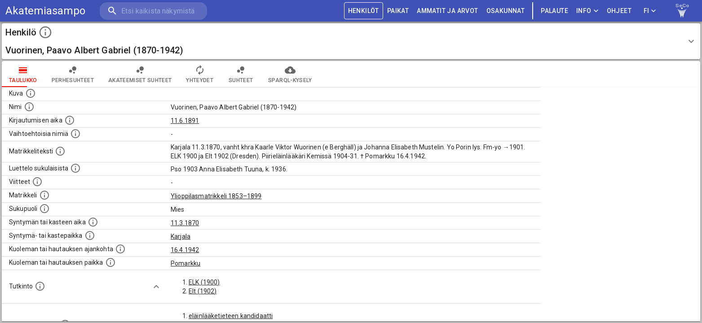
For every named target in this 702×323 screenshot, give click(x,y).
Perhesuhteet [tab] (72, 74)
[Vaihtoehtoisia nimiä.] (75, 134)
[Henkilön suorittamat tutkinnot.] (40, 286)
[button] (351, 41)
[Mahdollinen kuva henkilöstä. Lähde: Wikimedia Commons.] (30, 93)
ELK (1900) (204, 282)
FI (650, 11)
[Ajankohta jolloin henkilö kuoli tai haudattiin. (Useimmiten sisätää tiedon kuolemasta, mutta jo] (120, 249)
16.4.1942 (185, 249)
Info (587, 11)
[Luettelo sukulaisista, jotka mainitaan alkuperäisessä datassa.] (75, 168)
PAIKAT (398, 11)
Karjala (180, 236)
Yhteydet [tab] (200, 74)
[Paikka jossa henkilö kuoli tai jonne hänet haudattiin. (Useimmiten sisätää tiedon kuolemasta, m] (110, 262)
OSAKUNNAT (506, 11)
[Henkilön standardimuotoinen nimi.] (29, 107)
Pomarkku (185, 263)
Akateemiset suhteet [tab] (140, 74)
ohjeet (619, 11)
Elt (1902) (203, 291)
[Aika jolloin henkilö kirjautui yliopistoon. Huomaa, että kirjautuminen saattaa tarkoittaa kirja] (69, 120)
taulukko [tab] (23, 74)
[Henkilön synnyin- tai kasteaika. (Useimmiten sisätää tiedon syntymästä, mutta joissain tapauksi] (93, 222)
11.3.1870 (185, 223)
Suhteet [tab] (241, 74)
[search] (153, 11)
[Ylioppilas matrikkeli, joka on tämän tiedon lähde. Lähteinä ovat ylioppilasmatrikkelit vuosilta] (44, 195)
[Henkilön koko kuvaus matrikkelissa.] (60, 151)
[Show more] (156, 286)
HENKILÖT (363, 11)
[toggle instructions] (45, 32)
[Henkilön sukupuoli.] (44, 208)
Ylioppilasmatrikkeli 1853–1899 (216, 196)
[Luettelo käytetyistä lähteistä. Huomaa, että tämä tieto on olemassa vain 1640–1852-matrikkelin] (37, 182)
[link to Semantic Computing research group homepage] (682, 11)
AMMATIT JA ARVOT (447, 11)
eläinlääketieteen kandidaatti (231, 315)
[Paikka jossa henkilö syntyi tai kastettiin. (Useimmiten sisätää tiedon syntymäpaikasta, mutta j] (90, 235)
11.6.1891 (185, 120)
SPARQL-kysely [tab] (290, 74)
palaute (554, 11)
